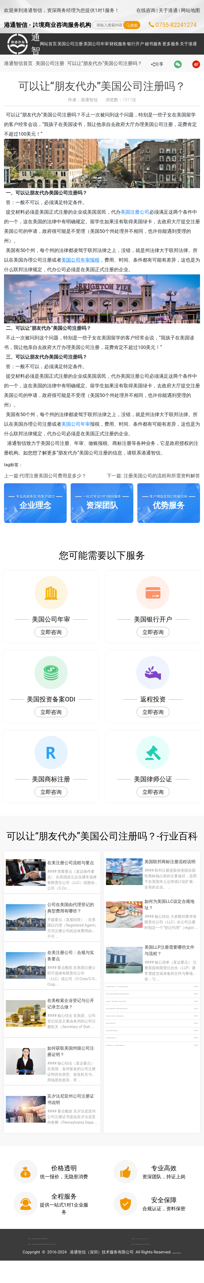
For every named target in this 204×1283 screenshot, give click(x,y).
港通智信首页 (18, 63)
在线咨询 (145, 10)
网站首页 (48, 43)
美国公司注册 (70, 43)
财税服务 (117, 43)
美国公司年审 (96, 43)
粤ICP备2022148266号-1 (177, 1274)
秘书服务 (153, 43)
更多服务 (170, 43)
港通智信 (18, 44)
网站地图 (190, 10)
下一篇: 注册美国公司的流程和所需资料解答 (153, 475)
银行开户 (135, 43)
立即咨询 (51, 632)
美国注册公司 (142, 212)
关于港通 (168, 10)
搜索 (132, 25)
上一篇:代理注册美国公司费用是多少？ (45, 475)
